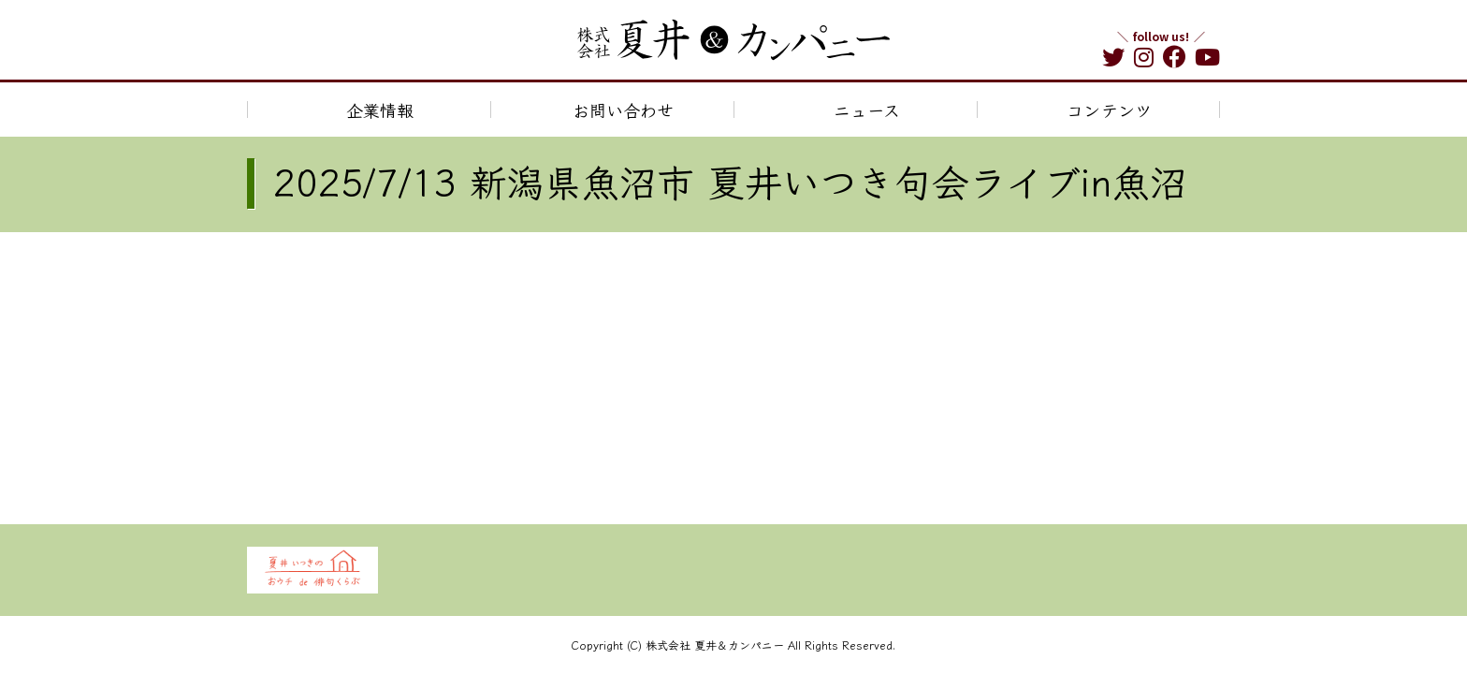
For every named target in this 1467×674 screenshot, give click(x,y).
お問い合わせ (623, 109)
